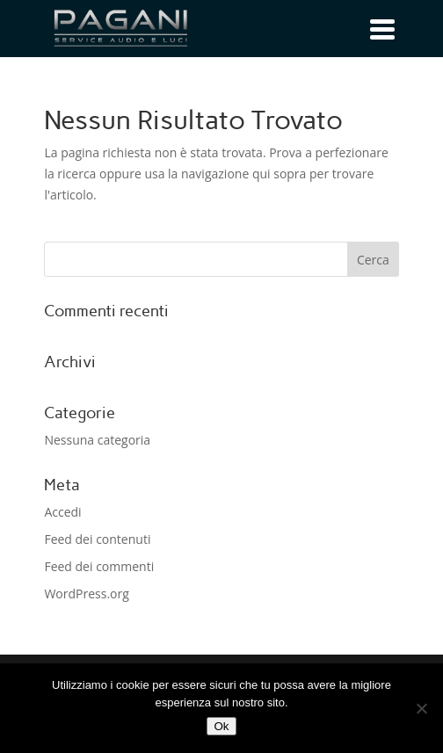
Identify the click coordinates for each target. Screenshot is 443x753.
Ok (221, 726)
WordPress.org (86, 593)
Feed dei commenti (99, 566)
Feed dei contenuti (97, 539)
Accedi (62, 511)
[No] (421, 708)
